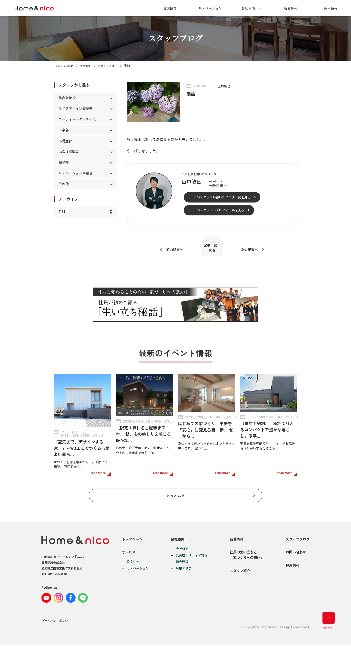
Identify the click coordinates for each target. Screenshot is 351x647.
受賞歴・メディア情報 (190, 553)
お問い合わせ (295, 554)
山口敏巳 (224, 86)
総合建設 (181, 560)
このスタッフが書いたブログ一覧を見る (222, 197)
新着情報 (291, 8)
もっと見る (175, 491)
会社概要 (88, 65)
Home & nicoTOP (64, 65)
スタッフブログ (111, 65)
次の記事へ (252, 251)
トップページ (133, 536)
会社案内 (248, 8)
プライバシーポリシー (56, 624)
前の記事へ (172, 251)
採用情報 (331, 8)
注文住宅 (170, 8)
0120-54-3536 (57, 572)
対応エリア (182, 566)
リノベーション (210, 8)
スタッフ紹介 (238, 577)
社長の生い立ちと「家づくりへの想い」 (245, 556)
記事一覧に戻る (212, 249)
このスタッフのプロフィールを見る (219, 210)
